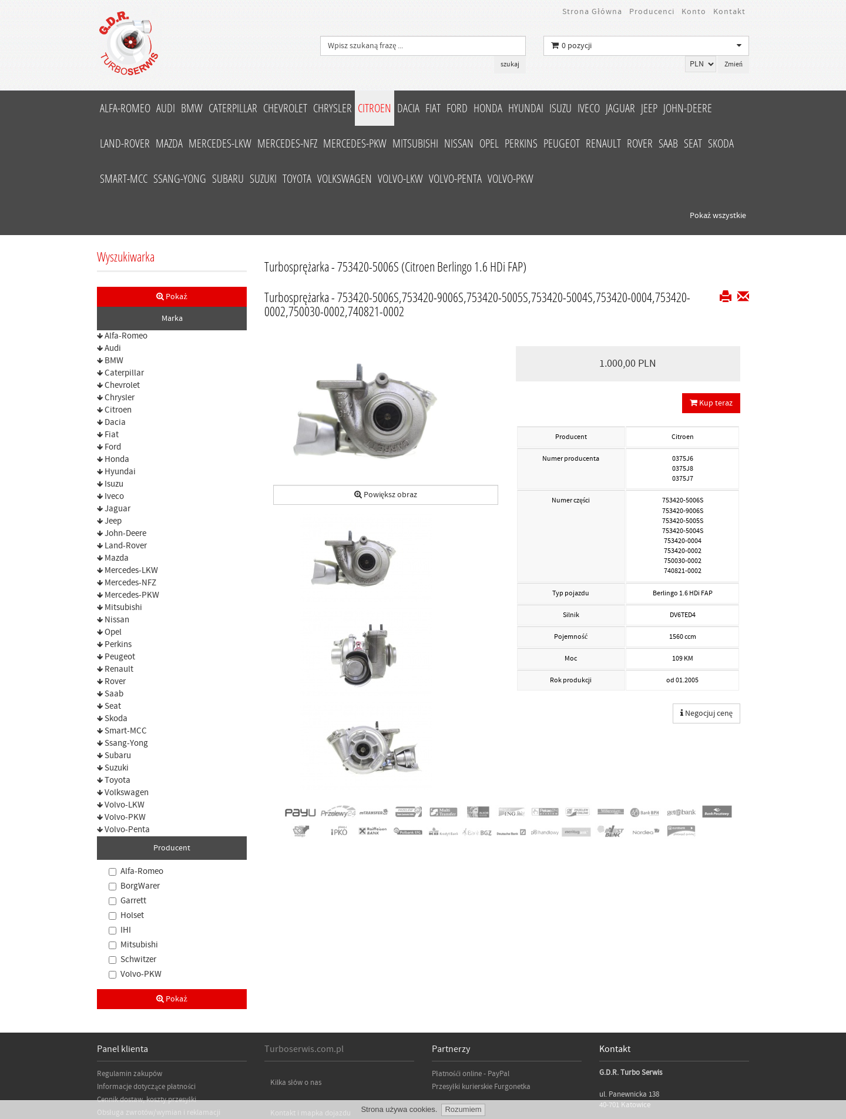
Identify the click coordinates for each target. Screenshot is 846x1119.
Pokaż (171, 191)
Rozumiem (463, 1109)
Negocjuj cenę (706, 607)
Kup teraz (711, 297)
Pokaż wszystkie (718, 110)
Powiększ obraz (385, 389)
